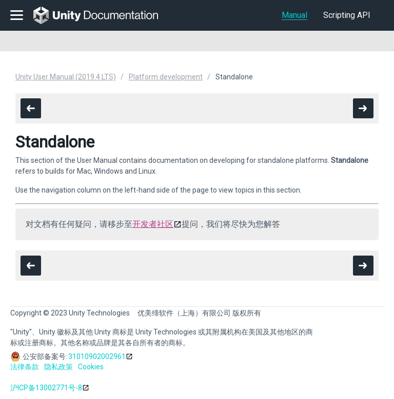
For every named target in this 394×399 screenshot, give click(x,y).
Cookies (91, 367)
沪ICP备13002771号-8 (46, 388)
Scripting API (346, 15)
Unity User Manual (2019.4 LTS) (65, 77)
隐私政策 (58, 367)
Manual (294, 15)
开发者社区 (152, 224)
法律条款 (24, 367)
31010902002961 (97, 356)
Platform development (166, 77)
